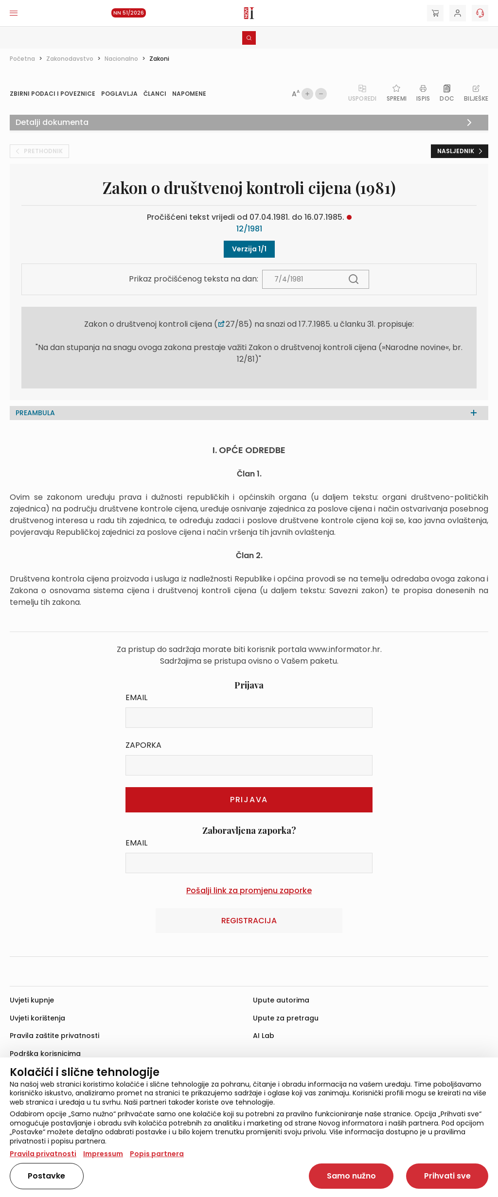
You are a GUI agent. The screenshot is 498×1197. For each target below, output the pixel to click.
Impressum (103, 1154)
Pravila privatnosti (43, 1154)
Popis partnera (157, 1154)
